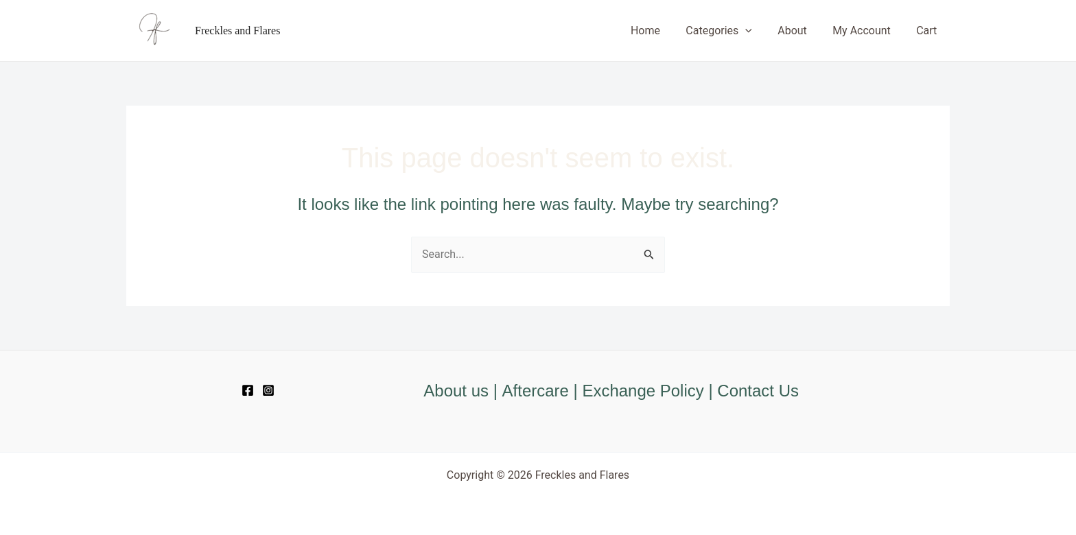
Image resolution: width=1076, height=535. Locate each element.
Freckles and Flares (237, 30)
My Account (867, 30)
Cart (928, 30)
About (802, 30)
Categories (732, 30)
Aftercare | (542, 390)
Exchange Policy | (650, 390)
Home (662, 30)
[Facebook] (248, 390)
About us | (462, 390)
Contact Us (758, 390)
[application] (758, 30)
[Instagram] (268, 390)
